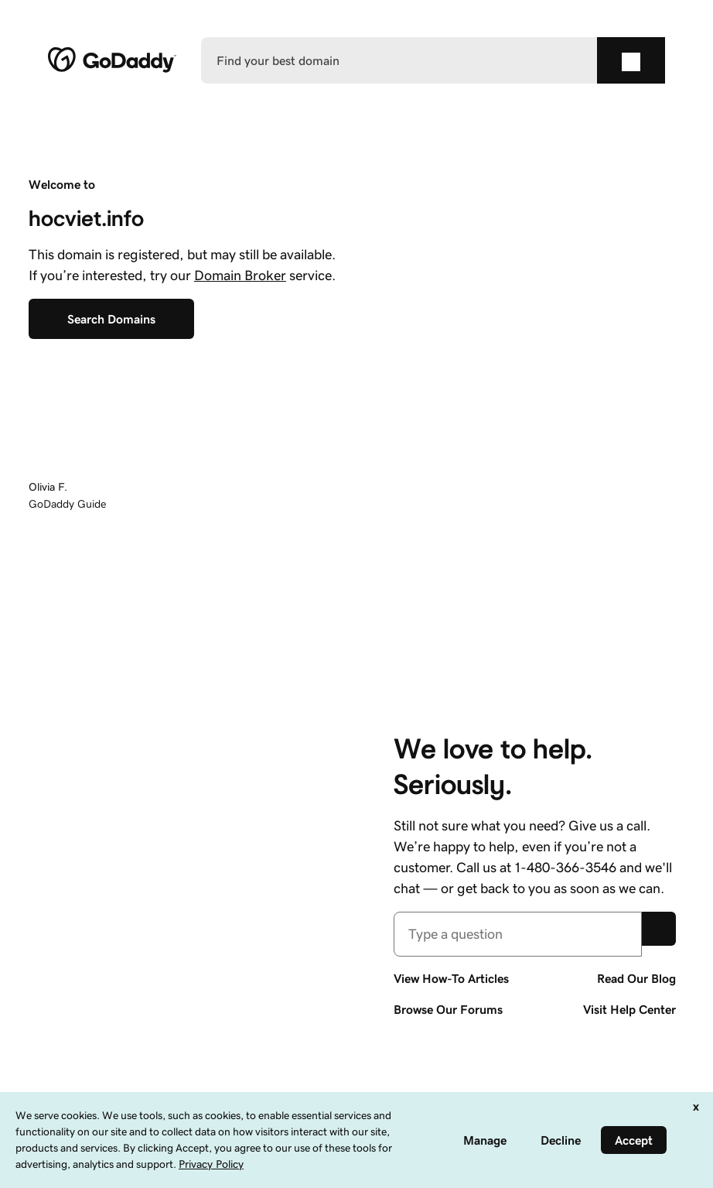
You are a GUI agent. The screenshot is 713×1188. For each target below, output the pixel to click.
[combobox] (518, 934)
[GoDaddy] (112, 60)
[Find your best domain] (399, 60)
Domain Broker (240, 275)
